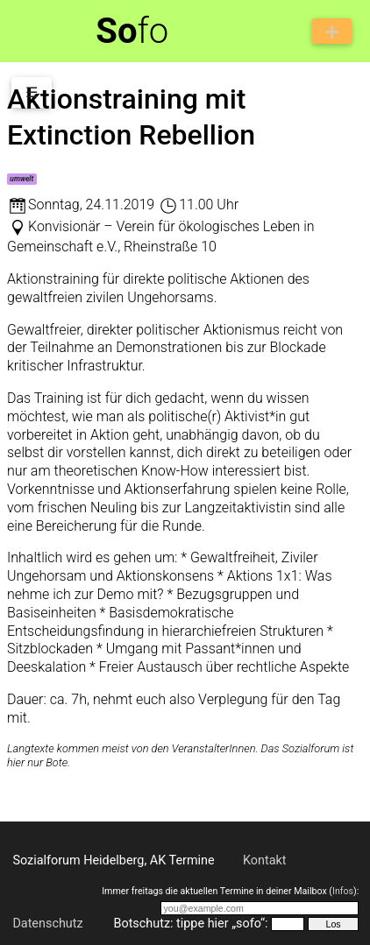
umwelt (21, 178)
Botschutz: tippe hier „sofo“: (190, 923)
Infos (342, 891)
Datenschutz (47, 923)
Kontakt (265, 860)
